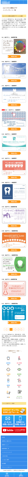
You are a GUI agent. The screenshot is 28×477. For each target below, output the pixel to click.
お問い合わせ (21, 2)
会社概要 (4, 463)
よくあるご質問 (5, 459)
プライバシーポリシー (7, 467)
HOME (3, 437)
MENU (25, 2)
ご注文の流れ (5, 456)
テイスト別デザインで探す (9, 403)
